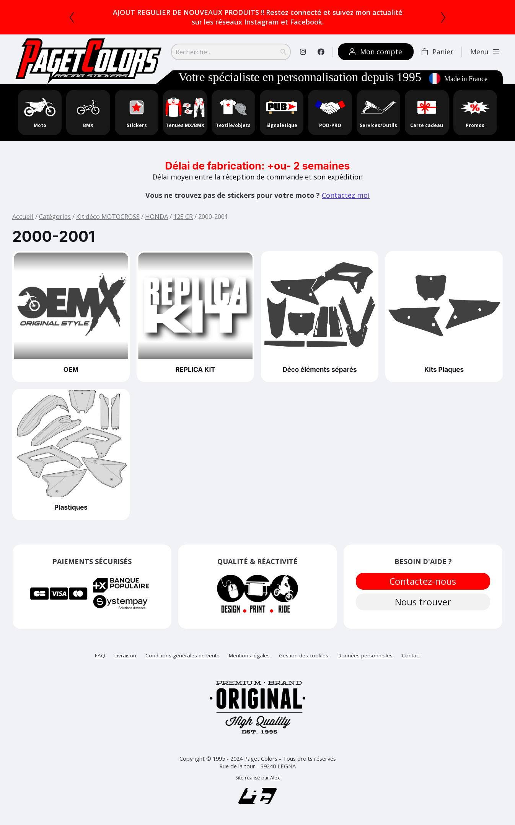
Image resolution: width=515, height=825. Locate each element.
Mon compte (375, 51)
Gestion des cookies (303, 655)
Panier (437, 51)
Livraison (125, 655)
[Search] (231, 51)
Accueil (23, 216)
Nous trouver (423, 604)
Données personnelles (365, 655)
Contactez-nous (423, 582)
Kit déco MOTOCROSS (108, 216)
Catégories (55, 216)
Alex (275, 777)
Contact (411, 655)
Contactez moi (346, 195)
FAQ (100, 655)
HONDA (156, 216)
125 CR (183, 216)
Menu (484, 51)
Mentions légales (249, 655)
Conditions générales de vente (182, 655)
